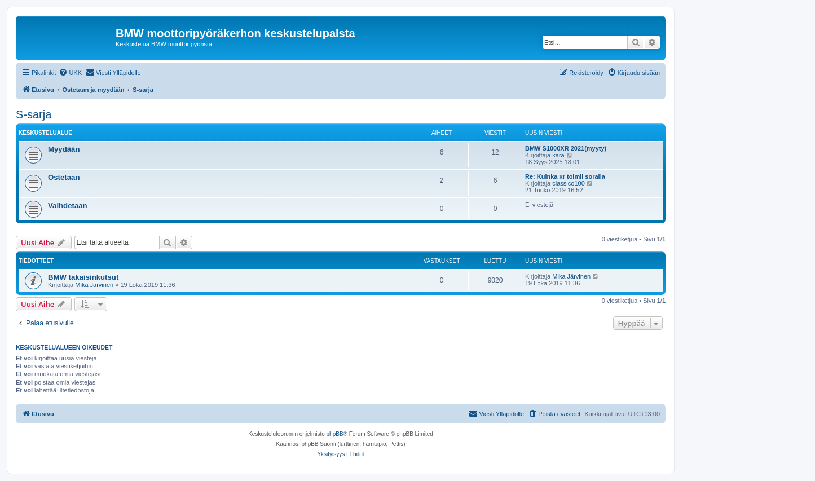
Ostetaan (64, 177)
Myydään (64, 149)
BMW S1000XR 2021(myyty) (565, 148)
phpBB (335, 434)
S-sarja (33, 114)
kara (558, 155)
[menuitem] (70, 73)
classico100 (568, 183)
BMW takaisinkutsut (83, 277)
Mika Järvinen (94, 284)
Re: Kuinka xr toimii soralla (565, 176)
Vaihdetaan (67, 205)
